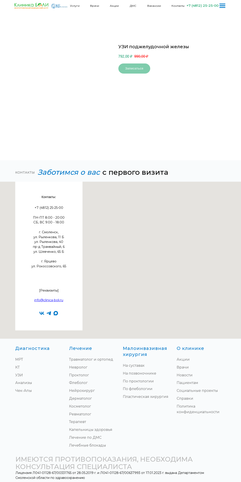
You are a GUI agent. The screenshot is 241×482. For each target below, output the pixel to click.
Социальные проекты (197, 390)
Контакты (178, 5)
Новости (185, 375)
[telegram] (49, 313)
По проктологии (138, 381)
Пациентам (187, 383)
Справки (185, 398)
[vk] (42, 313)
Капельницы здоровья (90, 429)
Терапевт (77, 422)
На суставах (133, 365)
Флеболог (78, 383)
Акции (114, 5)
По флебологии (137, 389)
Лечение (80, 348)
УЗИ (19, 375)
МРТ (19, 359)
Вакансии (154, 5)
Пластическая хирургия (145, 397)
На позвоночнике (139, 373)
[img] (222, 6)
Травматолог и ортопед (91, 359)
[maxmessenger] (56, 313)
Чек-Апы (23, 390)
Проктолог (79, 375)
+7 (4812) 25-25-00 (203, 5)
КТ (17, 367)
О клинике (190, 348)
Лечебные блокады (87, 445)
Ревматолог (80, 414)
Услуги (75, 5)
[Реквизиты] (49, 290)
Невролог (78, 367)
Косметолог (80, 406)
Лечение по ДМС (85, 437)
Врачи (94, 5)
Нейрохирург (82, 390)
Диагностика (32, 348)
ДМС (133, 5)
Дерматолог (80, 398)
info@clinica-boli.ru (48, 300)
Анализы (23, 383)
